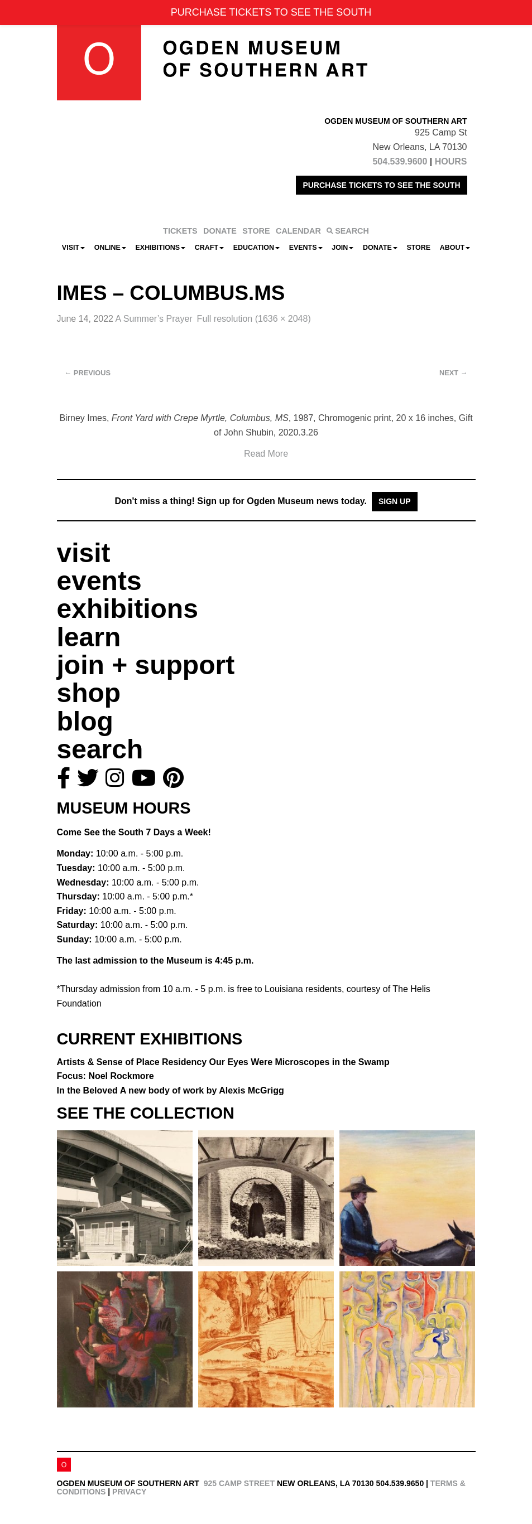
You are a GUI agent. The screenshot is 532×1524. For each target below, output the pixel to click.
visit (84, 553)
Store (418, 247)
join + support (146, 665)
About (455, 247)
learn (89, 637)
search (100, 749)
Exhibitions (161, 247)
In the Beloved (170, 1090)
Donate (380, 247)
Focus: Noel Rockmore (105, 1076)
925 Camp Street (239, 1483)
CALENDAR (298, 230)
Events (306, 247)
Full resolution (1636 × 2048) (254, 318)
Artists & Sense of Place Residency (223, 1062)
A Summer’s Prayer (153, 318)
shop (89, 693)
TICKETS (180, 230)
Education (256, 247)
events (99, 581)
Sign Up (394, 501)
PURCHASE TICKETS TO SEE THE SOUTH (381, 185)
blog (85, 721)
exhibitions (127, 608)
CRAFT (209, 247)
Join (342, 247)
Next (453, 373)
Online (110, 247)
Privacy (129, 1491)
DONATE (220, 230)
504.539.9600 (399, 161)
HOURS (451, 161)
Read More (266, 453)
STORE (256, 230)
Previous (88, 373)
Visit (73, 247)
